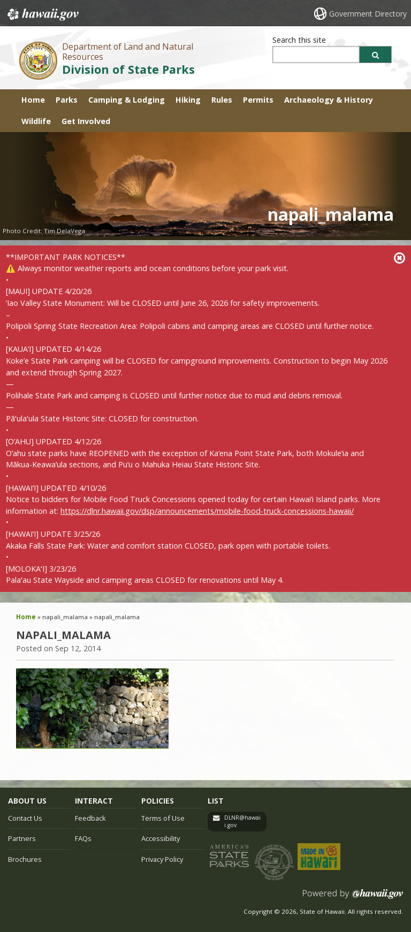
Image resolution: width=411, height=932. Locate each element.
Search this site (299, 40)
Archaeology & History (328, 100)
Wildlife (36, 121)
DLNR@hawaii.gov (242, 821)
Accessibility (160, 838)
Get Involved (86, 121)
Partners (22, 838)
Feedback (90, 818)
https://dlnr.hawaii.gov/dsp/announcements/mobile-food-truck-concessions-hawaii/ (207, 511)
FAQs (83, 838)
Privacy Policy (162, 859)
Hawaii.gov (42, 14)
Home (33, 100)
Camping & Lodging (126, 100)
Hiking (188, 100)
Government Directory (368, 14)
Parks (67, 100)
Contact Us (25, 818)
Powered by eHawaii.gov (353, 898)
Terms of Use (163, 818)
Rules (221, 100)
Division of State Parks (128, 69)
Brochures (25, 859)
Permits (258, 100)
